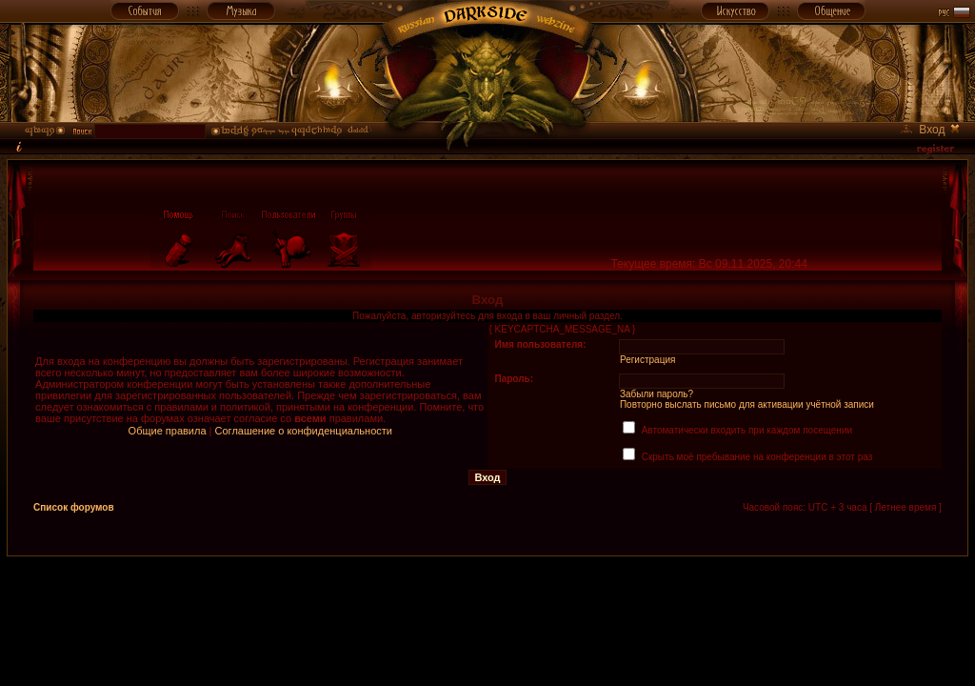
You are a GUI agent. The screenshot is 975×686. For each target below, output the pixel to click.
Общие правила (168, 430)
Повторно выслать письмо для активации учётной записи (747, 404)
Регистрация (647, 359)
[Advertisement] (487, 600)
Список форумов (73, 507)
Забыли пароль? (656, 394)
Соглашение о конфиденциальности (303, 430)
